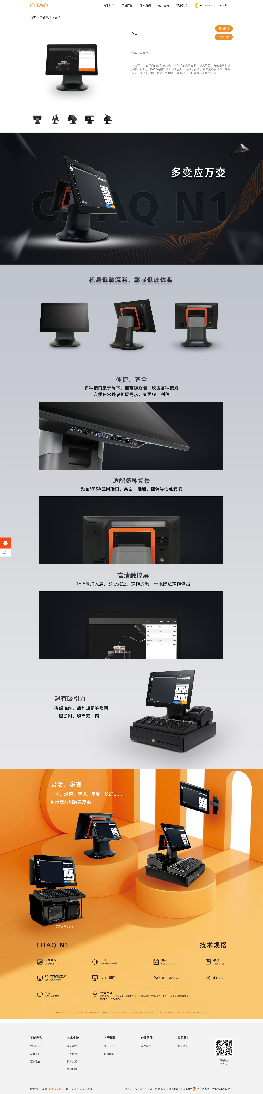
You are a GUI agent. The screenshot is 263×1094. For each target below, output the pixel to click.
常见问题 (72, 1069)
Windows (35, 1046)
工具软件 (72, 1053)
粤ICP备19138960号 (180, 1088)
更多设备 (35, 1061)
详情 (58, 17)
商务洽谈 (183, 1046)
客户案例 (145, 5)
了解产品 (127, 5)
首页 (33, 17)
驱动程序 (72, 1046)
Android (34, 1053)
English (224, 5)
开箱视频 (224, 28)
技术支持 (163, 5)
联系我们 (181, 5)
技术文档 (72, 1061)
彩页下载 (224, 36)
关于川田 (108, 5)
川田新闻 (109, 1053)
